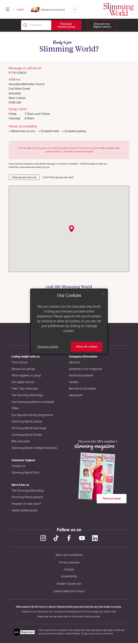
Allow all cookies (86, 347)
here (111, 633)
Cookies (69, 569)
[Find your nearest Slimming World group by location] (25, 25)
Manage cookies (47, 347)
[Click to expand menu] (7, 9)
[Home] (119, 9)
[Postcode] (36, 25)
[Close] (103, 294)
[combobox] (51, 25)
